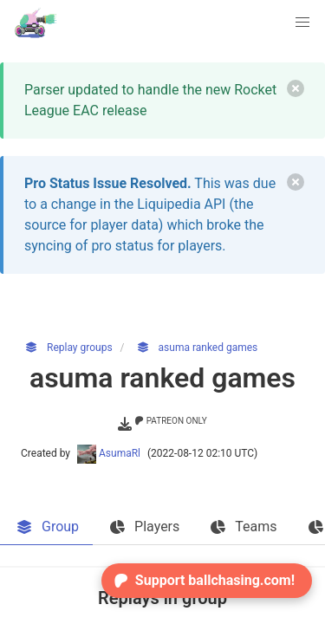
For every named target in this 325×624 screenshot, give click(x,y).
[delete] (295, 88)
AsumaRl (110, 453)
